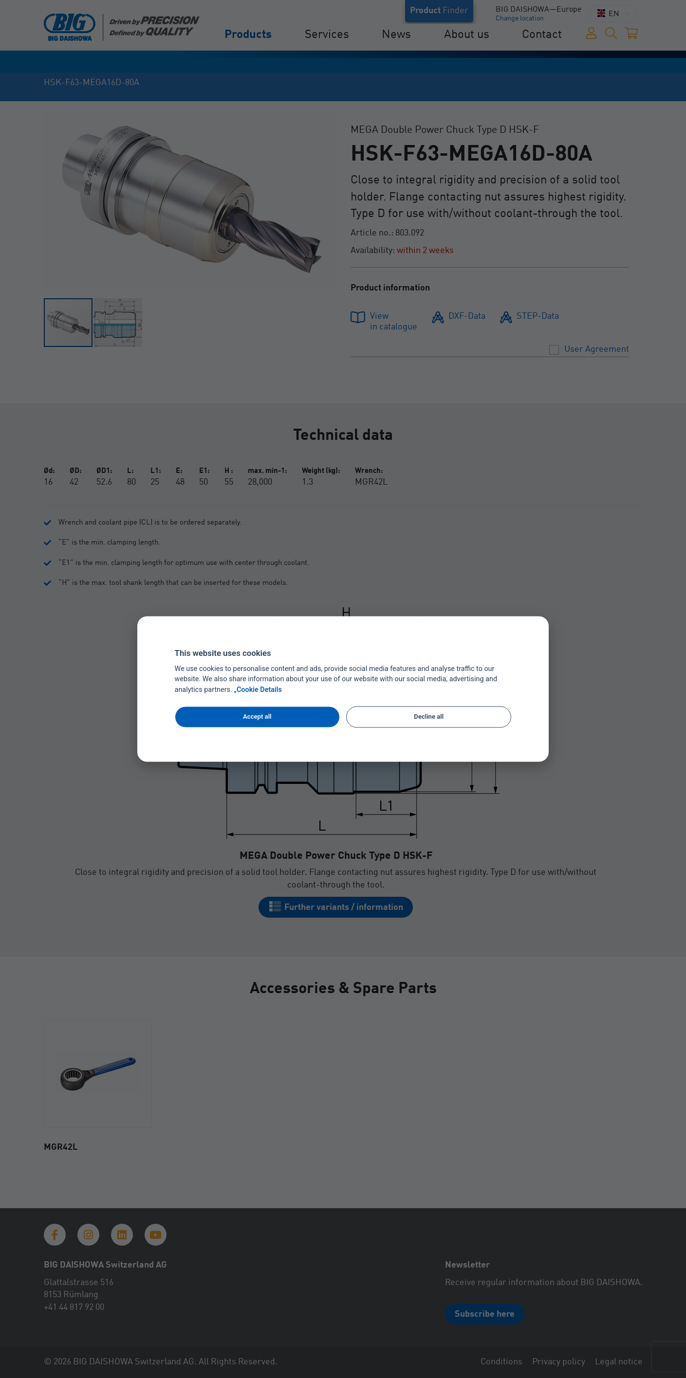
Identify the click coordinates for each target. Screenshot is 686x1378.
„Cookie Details (258, 690)
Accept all (257, 716)
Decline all (429, 716)
